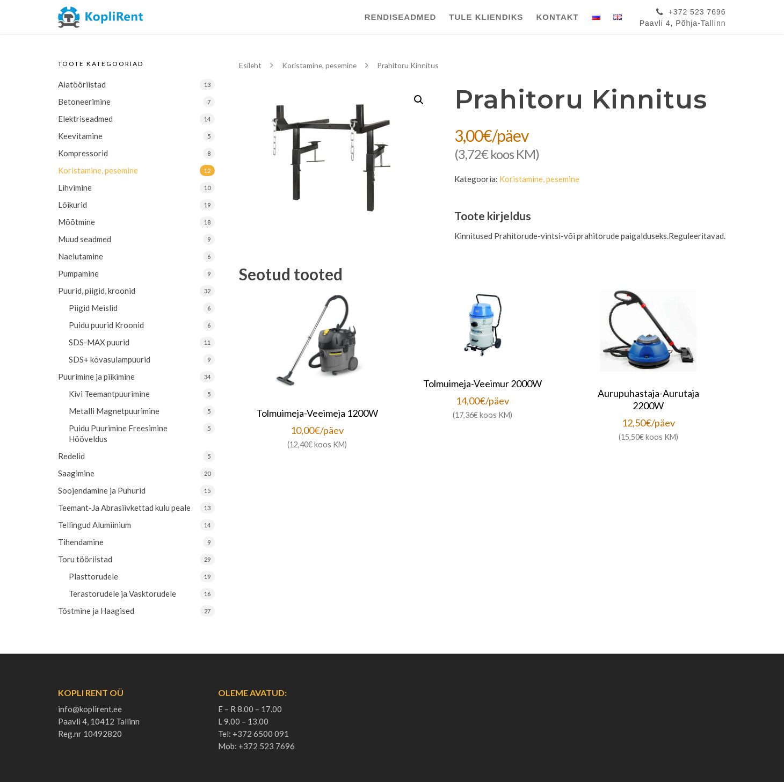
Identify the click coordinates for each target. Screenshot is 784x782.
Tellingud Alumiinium (94, 525)
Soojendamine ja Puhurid (102, 490)
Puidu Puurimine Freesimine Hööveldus (118, 433)
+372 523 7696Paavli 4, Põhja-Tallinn (683, 15)
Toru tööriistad (85, 559)
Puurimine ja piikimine (96, 376)
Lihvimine (75, 187)
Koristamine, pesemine (98, 170)
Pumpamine (78, 273)
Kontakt (557, 16)
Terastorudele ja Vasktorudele (122, 593)
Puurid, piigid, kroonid (96, 290)
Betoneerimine (84, 101)
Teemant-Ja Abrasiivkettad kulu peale (124, 507)
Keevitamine (80, 136)
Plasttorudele (93, 576)
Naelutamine (80, 256)
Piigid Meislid (93, 308)
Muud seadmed (84, 239)
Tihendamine (81, 542)
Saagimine (76, 473)
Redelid (71, 456)
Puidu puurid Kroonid (106, 325)
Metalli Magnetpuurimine (114, 411)
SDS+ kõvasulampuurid (109, 359)
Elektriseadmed (85, 119)
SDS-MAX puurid (99, 342)
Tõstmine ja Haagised (96, 611)
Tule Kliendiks (486, 16)
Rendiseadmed (401, 16)
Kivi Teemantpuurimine (109, 394)
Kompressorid (83, 153)
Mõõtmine (76, 222)
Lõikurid (72, 204)
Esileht (250, 65)
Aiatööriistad (82, 84)
